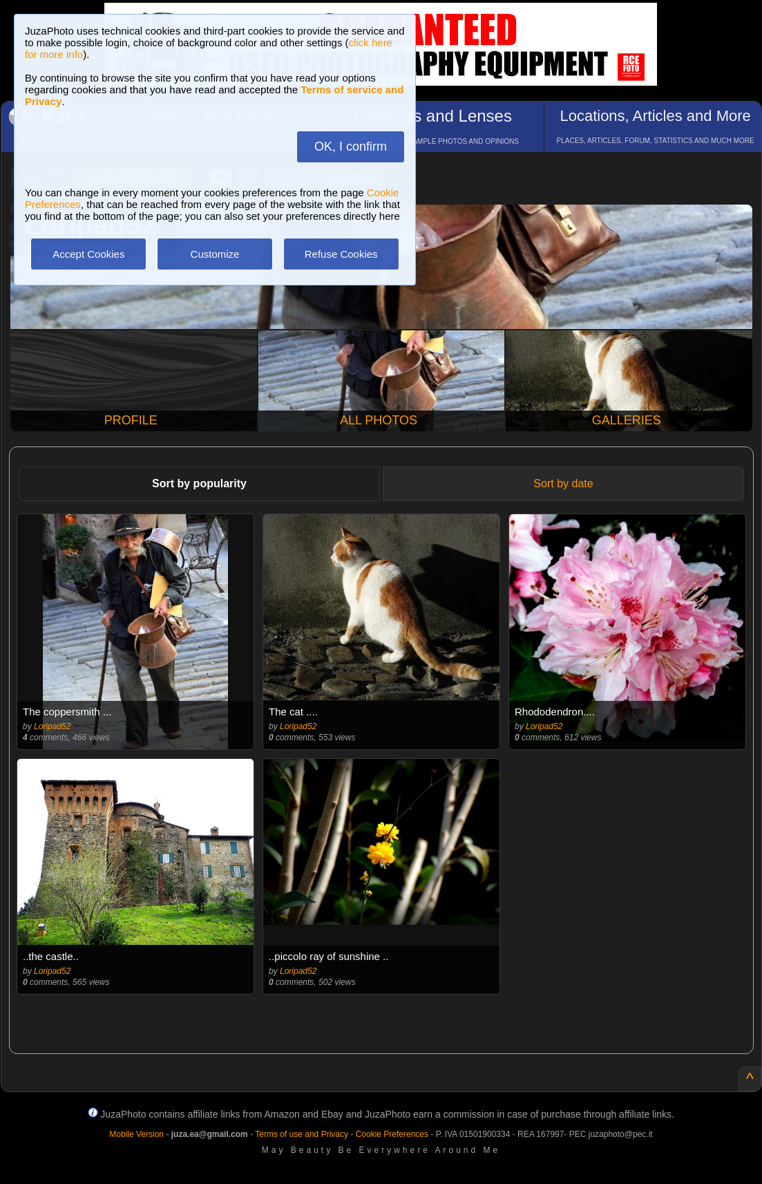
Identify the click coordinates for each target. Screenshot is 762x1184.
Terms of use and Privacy (301, 1134)
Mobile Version (136, 1134)
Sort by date (563, 483)
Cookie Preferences (392, 1134)
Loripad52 (52, 726)
